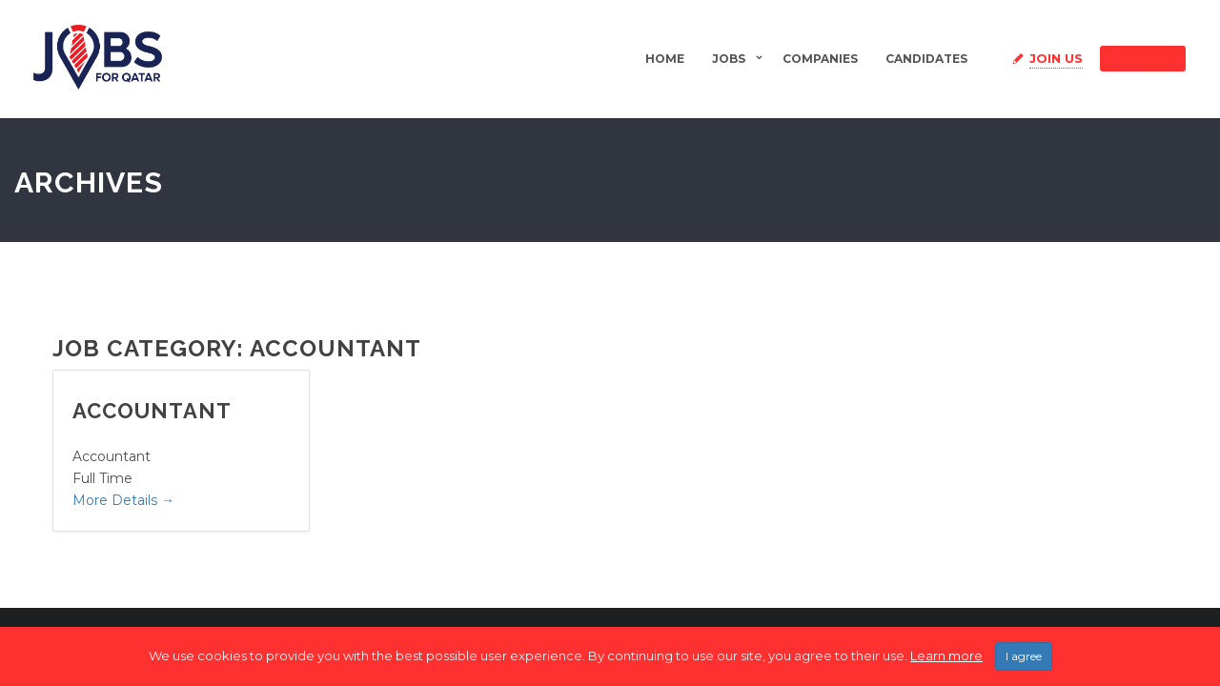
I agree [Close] (1024, 658)
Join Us (1056, 58)
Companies (820, 58)
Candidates (926, 58)
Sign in (1142, 58)
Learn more (946, 657)
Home (664, 58)
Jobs (728, 58)
